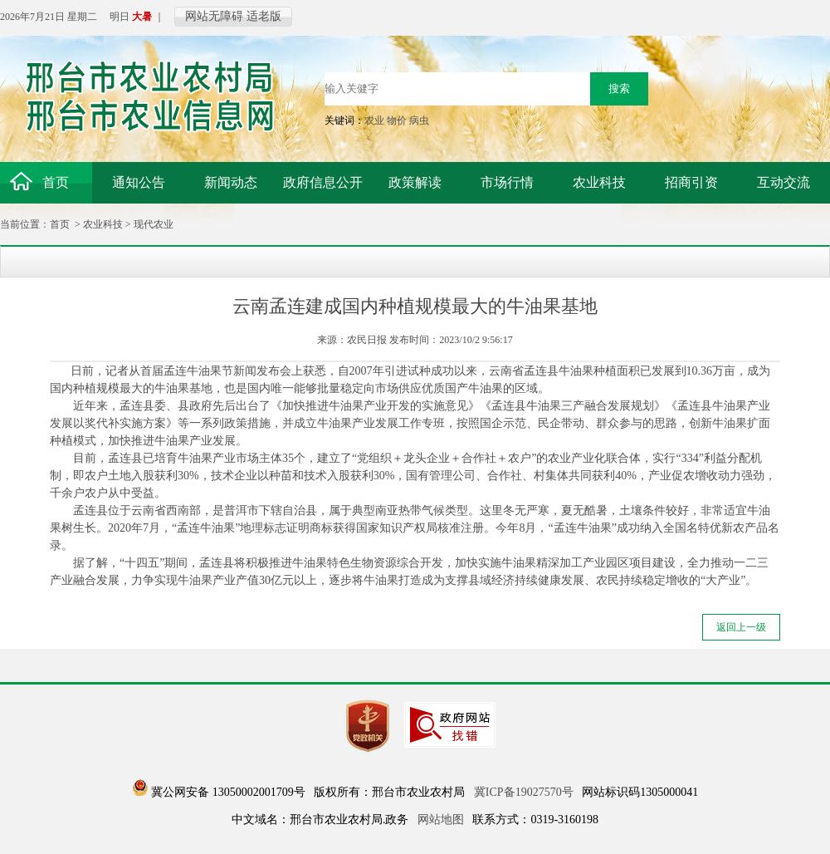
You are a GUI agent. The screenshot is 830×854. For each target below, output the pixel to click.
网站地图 (440, 819)
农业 (374, 120)
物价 (397, 120)
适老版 (264, 16)
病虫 (419, 120)
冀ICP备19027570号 (524, 792)
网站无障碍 (214, 16)
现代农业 (153, 224)
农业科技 (103, 224)
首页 (60, 224)
